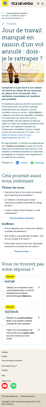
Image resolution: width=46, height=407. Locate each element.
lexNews (5, 352)
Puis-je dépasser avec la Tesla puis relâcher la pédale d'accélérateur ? (24, 229)
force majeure (35, 112)
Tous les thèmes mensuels (21, 218)
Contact (5, 370)
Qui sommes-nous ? (9, 366)
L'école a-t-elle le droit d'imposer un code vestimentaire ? (22, 211)
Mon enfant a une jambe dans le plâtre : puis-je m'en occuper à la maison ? (24, 237)
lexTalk (4, 356)
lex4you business (28, 396)
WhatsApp (37, 163)
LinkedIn (22, 163)
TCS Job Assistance (10, 396)
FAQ (3, 376)
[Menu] (42, 3)
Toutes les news (21, 251)
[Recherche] (38, 3)
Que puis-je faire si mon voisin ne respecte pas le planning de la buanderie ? (23, 193)
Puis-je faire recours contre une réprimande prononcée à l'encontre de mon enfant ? (23, 244)
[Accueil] (2, 13)
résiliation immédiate (15, 146)
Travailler (9, 24)
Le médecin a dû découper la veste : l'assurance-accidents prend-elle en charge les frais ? (23, 203)
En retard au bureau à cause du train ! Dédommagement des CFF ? (21, 135)
